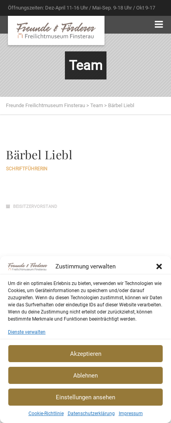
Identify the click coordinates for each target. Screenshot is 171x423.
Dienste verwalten (27, 332)
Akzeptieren (85, 353)
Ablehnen (85, 375)
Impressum (131, 413)
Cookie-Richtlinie (46, 413)
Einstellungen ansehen (85, 397)
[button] (159, 266)
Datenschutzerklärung (91, 413)
